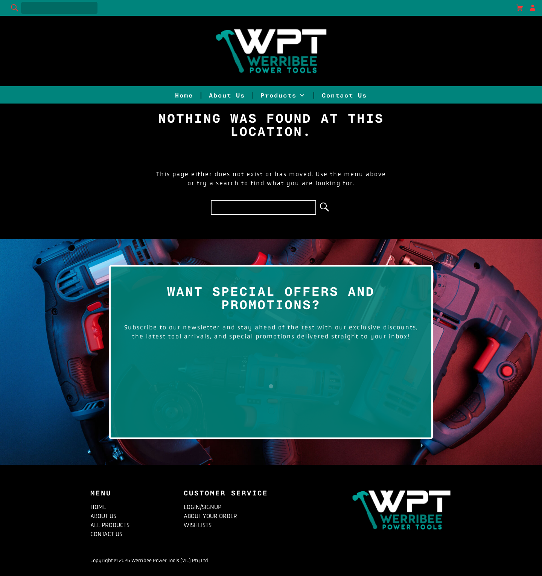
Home (184, 95)
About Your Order (210, 516)
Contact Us (344, 95)
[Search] (15, 8)
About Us (227, 95)
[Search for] (59, 8)
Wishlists (198, 525)
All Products (109, 525)
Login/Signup (202, 506)
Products (283, 95)
